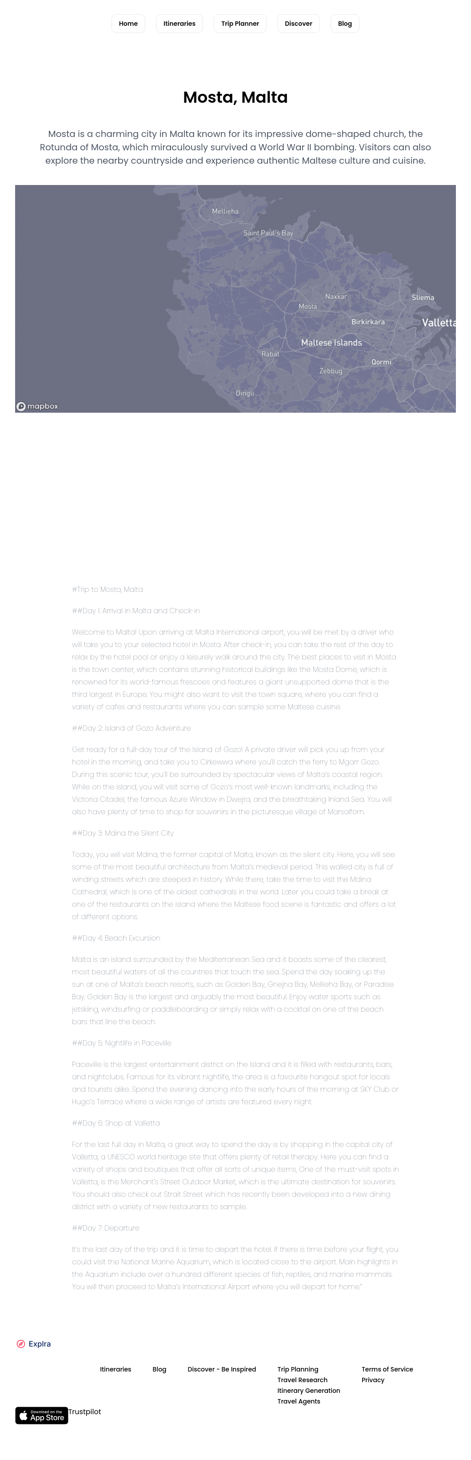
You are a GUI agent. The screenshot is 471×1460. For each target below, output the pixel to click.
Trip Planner (240, 23)
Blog (345, 23)
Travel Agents (299, 1401)
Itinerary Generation (309, 1390)
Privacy (373, 1380)
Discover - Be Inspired (222, 1369)
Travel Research (303, 1380)
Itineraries (180, 23)
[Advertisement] (235, 512)
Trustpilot (84, 1412)
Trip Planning (298, 1369)
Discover (298, 23)
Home (128, 23)
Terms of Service (387, 1369)
